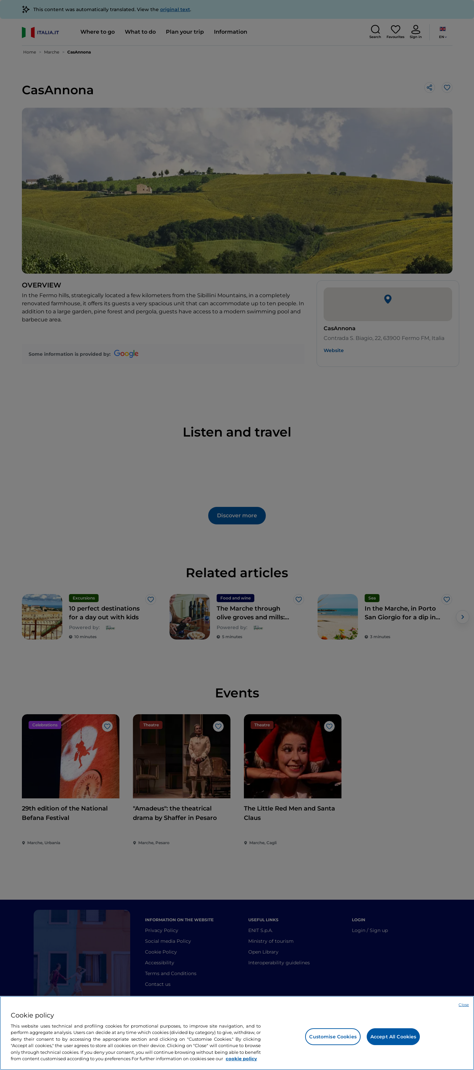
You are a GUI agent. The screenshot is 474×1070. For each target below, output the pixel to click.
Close (464, 1004)
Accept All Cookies (393, 1037)
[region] (237, 1033)
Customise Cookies (332, 1037)
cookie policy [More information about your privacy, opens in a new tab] (241, 1058)
